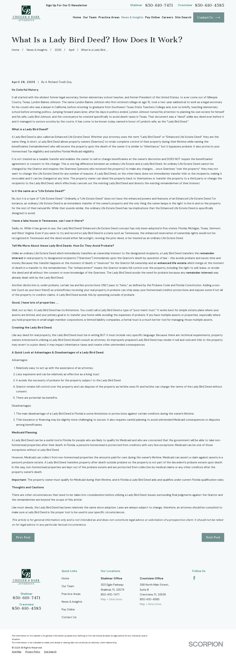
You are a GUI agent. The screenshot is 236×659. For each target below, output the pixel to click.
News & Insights (72, 602)
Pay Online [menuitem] (152, 17)
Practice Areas (71, 594)
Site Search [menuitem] (183, 17)
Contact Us (208, 17)
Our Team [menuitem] (90, 17)
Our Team (68, 586)
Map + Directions (111, 599)
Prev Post (23, 537)
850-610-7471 (159, 5)
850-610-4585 (209, 5)
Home (65, 578)
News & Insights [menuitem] (132, 17)
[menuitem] (16, 652)
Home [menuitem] (77, 17)
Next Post (213, 537)
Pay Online (68, 609)
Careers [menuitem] (167, 17)
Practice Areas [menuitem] (108, 17)
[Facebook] (194, 578)
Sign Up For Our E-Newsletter (66, 5)
